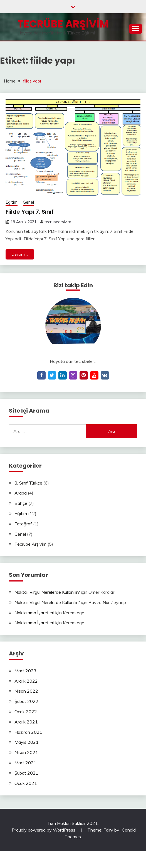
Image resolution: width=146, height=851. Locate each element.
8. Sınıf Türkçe (28, 483)
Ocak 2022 (25, 711)
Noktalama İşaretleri (34, 612)
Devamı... (20, 254)
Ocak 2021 (25, 783)
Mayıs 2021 (26, 742)
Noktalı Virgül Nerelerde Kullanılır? (47, 592)
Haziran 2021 (28, 732)
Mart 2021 (25, 762)
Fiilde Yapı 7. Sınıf (30, 212)
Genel (28, 202)
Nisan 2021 (26, 752)
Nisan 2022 (26, 691)
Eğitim (12, 202)
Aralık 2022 (26, 681)
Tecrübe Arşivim (63, 24)
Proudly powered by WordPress (44, 830)
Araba (20, 493)
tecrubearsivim (57, 221)
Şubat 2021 (26, 773)
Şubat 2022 (26, 701)
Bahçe (20, 503)
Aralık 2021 (26, 722)
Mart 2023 (25, 670)
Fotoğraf (23, 523)
